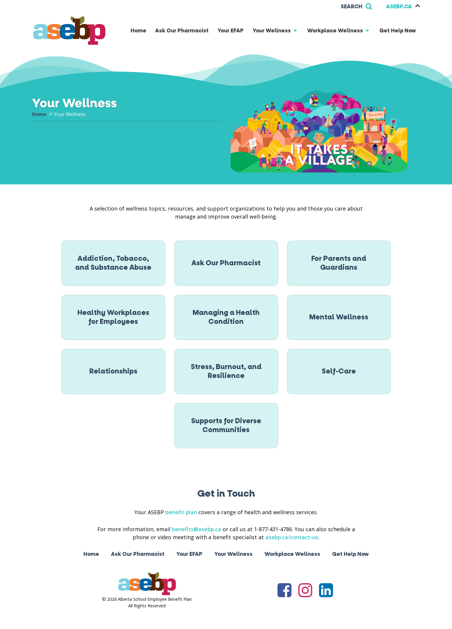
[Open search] (356, 6)
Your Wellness (275, 30)
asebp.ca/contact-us (291, 537)
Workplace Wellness (338, 30)
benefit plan (181, 512)
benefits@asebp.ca (196, 529)
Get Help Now (397, 30)
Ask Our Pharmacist (182, 30)
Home (138, 30)
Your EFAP (231, 30)
